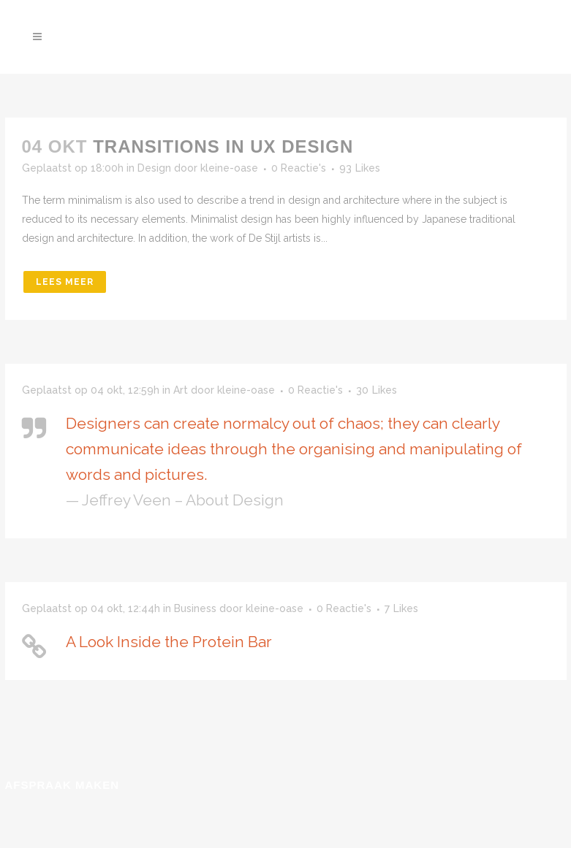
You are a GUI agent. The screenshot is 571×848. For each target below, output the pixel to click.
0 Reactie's (298, 168)
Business (195, 608)
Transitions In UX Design (223, 146)
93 (359, 168)
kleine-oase (229, 168)
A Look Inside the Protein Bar (169, 642)
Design (154, 168)
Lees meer (65, 282)
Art (180, 390)
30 (376, 390)
